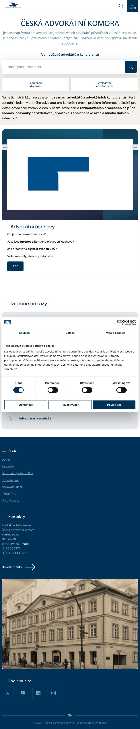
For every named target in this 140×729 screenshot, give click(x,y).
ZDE (15, 266)
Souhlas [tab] (24, 332)
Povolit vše (114, 404)
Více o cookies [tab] (115, 332)
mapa (25, 544)
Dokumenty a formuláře (17, 473)
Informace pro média (35, 418)
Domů (6, 460)
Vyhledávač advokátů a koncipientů (70, 54)
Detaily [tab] (70, 332)
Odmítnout (26, 404)
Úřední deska (11, 500)
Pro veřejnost (10, 480)
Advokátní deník (12, 487)
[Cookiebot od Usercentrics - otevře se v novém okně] (120, 322)
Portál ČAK (9, 494)
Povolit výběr (70, 404)
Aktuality (8, 466)
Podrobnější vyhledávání (35, 84)
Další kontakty (19, 567)
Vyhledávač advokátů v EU (104, 84)
